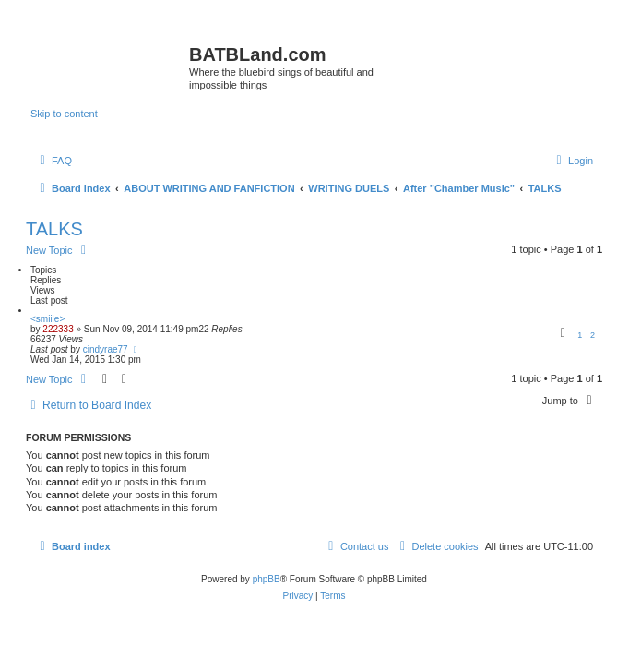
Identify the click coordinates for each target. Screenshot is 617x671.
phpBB (266, 579)
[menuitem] (53, 160)
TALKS (54, 229)
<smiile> (47, 319)
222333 (57, 329)
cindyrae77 (105, 349)
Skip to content (64, 113)
